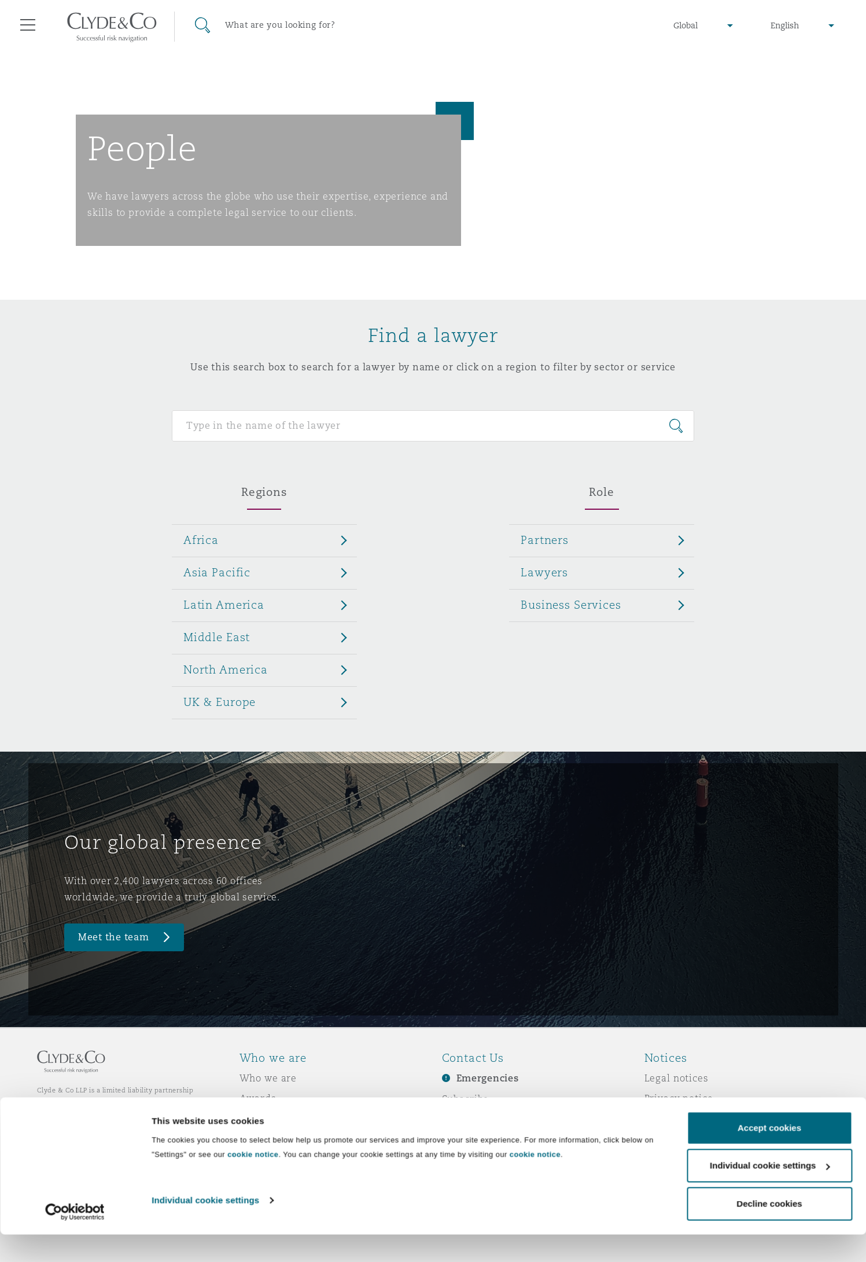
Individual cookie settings (205, 1227)
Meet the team (113, 937)
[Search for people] (433, 425)
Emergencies (487, 1078)
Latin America (223, 605)
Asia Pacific (216, 572)
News (252, 1118)
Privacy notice (678, 1098)
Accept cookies (769, 1155)
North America (225, 669)
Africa (201, 540)
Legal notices (676, 1078)
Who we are (268, 1078)
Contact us (468, 1119)
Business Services (571, 605)
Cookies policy (679, 1118)
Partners (545, 540)
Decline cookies (769, 1231)
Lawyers (544, 572)
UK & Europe (219, 702)
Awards (258, 1098)
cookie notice (252, 1182)
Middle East (216, 637)
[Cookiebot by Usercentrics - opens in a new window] (75, 1239)
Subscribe (465, 1099)
